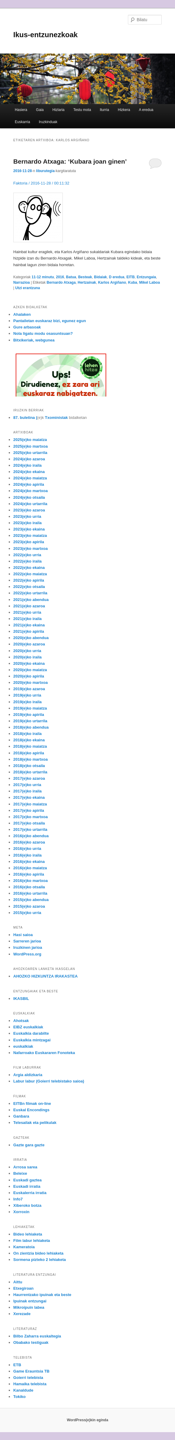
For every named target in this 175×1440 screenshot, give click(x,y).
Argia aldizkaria (27, 1075)
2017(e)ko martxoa (30, 817)
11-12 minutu (43, 277)
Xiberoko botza (27, 1205)
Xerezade (21, 1313)
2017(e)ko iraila (27, 791)
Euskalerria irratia (29, 1192)
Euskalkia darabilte (31, 1033)
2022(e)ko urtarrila (30, 593)
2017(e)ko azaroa (29, 778)
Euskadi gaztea (27, 1180)
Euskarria (22, 122)
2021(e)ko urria (27, 612)
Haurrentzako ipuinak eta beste (42, 1294)
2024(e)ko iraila (27, 465)
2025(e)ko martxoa (30, 446)
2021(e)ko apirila (28, 631)
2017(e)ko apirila (28, 810)
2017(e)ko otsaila (29, 823)
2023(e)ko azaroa (29, 510)
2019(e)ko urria (27, 695)
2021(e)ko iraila (27, 618)
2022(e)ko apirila (28, 580)
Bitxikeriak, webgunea (34, 340)
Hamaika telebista (29, 1384)
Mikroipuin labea (28, 1307)
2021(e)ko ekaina (29, 625)
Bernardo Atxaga (61, 282)
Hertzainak (87, 282)
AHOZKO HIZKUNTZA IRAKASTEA (45, 976)
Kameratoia (24, 1247)
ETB (17, 1365)
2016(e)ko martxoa (30, 880)
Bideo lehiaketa (27, 1234)
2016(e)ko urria (27, 848)
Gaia (39, 110)
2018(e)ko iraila (27, 733)
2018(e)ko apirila (28, 753)
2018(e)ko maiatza (30, 746)
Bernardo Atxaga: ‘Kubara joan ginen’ (70, 161)
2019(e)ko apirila (28, 714)
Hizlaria (58, 110)
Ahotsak (21, 1020)
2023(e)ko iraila (27, 523)
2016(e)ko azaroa (29, 842)
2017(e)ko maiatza (30, 804)
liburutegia (45, 171)
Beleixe (20, 1173)
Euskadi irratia (26, 1186)
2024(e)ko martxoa (30, 490)
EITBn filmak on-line (32, 1103)
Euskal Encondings (31, 1110)
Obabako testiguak (30, 1342)
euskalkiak (23, 1046)
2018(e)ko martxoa (30, 759)
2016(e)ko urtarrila (30, 893)
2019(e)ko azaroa (29, 689)
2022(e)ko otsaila (29, 586)
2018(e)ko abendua (31, 727)
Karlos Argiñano (112, 282)
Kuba (132, 282)
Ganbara (21, 1116)
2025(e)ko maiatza (30, 439)
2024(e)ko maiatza (30, 478)
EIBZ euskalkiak (28, 1027)
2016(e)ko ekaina (29, 861)
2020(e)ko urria (27, 650)
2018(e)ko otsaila (29, 765)
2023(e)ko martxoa (30, 548)
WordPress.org (27, 954)
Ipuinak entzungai (29, 1301)
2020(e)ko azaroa (29, 644)
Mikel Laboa (149, 282)
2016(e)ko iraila (27, 855)
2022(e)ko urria (27, 555)
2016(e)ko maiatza (30, 868)
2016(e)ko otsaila (29, 887)
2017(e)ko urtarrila (30, 829)
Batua (71, 277)
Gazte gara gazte (28, 1145)
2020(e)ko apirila (28, 676)
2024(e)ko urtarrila (30, 503)
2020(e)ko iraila (27, 657)
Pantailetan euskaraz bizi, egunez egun (49, 320)
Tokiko (19, 1396)
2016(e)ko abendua (31, 836)
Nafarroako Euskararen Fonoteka (44, 1052)
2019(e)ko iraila (27, 702)
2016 (60, 277)
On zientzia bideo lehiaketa (38, 1253)
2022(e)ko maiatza (30, 574)
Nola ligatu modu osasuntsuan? (43, 333)
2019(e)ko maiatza (30, 708)
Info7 (18, 1199)
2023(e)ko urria (27, 516)
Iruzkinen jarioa (27, 947)
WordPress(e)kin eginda (87, 1420)
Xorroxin (21, 1212)
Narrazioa (21, 282)
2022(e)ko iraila (27, 561)
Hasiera (21, 110)
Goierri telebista (28, 1377)
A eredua (146, 110)
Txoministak (56, 417)
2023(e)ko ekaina (29, 529)
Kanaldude (23, 1390)
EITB (130, 277)
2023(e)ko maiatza (30, 535)
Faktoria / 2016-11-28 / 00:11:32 (41, 183)
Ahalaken (22, 314)
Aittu (17, 1282)
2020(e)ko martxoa (30, 682)
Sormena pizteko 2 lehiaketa (39, 1259)
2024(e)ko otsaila (29, 497)
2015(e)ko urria (27, 912)
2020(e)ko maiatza (30, 670)
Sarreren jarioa (27, 941)
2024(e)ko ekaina (29, 471)
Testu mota (82, 110)
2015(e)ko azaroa (29, 906)
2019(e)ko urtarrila (30, 721)
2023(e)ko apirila (28, 542)
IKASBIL (21, 998)
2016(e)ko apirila (28, 874)
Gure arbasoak (27, 327)
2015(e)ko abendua (31, 899)
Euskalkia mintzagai (32, 1040)
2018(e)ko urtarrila (30, 772)
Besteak (85, 277)
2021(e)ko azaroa (29, 606)
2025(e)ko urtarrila (30, 452)
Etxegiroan (23, 1288)
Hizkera (124, 110)
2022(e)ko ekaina (29, 567)
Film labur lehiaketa (31, 1240)
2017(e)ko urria (27, 784)
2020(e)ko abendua (31, 637)
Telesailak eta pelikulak (34, 1122)
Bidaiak (100, 277)
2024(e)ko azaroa (29, 459)
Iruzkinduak (48, 122)
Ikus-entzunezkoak (45, 35)
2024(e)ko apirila (28, 484)
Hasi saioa (23, 934)
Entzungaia (146, 277)
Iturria (104, 110)
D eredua (116, 277)
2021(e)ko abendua (31, 599)
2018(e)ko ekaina (29, 740)
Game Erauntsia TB (31, 1371)
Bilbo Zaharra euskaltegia (37, 1336)
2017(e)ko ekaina (29, 797)
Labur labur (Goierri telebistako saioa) (48, 1081)
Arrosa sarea (25, 1167)
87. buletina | (25, 417)
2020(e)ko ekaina (29, 663)
